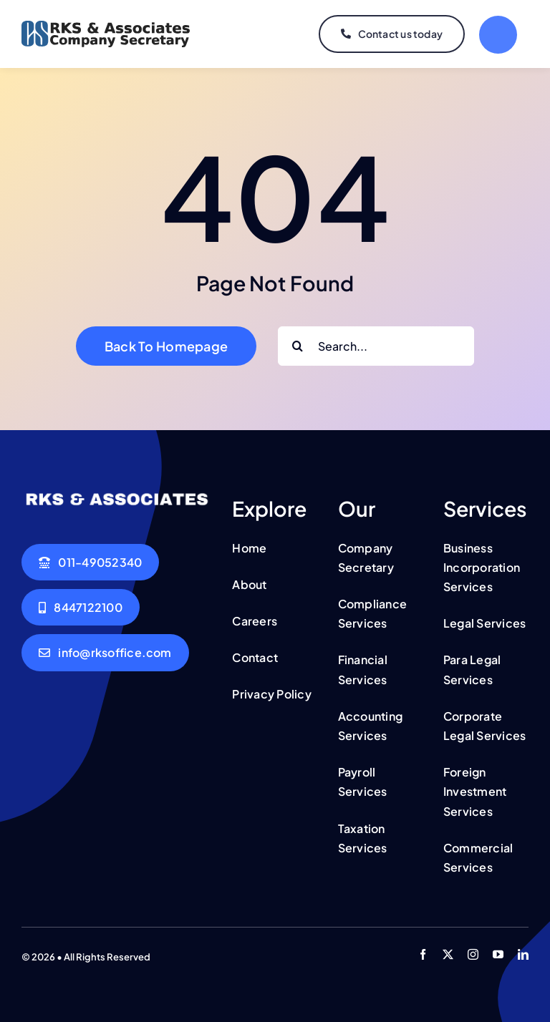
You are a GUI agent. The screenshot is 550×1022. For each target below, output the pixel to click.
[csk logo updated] (105, 26)
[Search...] (376, 346)
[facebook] (423, 954)
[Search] (297, 346)
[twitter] (448, 954)
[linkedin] (523, 954)
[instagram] (473, 954)
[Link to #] (498, 35)
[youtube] (498, 954)
